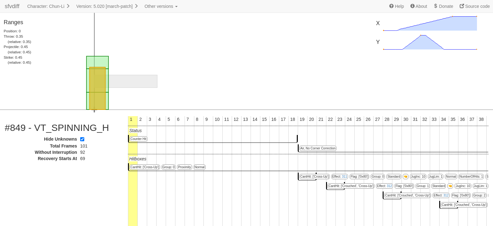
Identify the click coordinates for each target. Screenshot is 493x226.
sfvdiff (12, 6)
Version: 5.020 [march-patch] (107, 6)
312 (389, 186)
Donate (443, 6)
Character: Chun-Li (48, 6)
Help (396, 6)
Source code (475, 6)
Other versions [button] (161, 6)
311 (344, 176)
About (418, 6)
